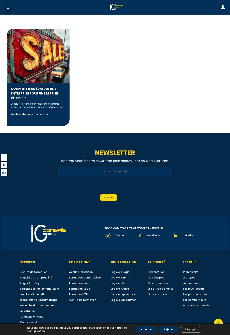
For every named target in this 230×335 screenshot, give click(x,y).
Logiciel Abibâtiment (124, 300)
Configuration (36, 331)
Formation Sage (79, 289)
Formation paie (79, 283)
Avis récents (191, 283)
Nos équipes (156, 277)
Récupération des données (38, 305)
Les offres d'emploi (160, 289)
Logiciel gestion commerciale (39, 289)
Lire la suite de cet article (27, 114)
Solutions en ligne (31, 316)
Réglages (191, 329)
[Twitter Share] (4, 165)
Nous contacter (158, 294)
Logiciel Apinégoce (123, 294)
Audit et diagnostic (32, 294)
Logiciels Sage (120, 272)
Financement (28, 322)
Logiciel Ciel (118, 283)
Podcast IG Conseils (196, 305)
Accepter (146, 329)
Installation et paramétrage (38, 300)
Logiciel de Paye (30, 283)
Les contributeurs (194, 300)
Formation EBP (78, 294)
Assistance (27, 311)
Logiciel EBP (118, 277)
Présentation (156, 272)
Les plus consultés (195, 294)
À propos (189, 277)
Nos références (158, 283)
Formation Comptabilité (85, 277)
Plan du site (190, 272)
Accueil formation (81, 272)
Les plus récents (193, 289)
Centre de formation (33, 272)
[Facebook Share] (4, 157)
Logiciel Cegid (120, 289)
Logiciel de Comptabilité (36, 277)
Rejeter (168, 329)
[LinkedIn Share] (4, 172)
